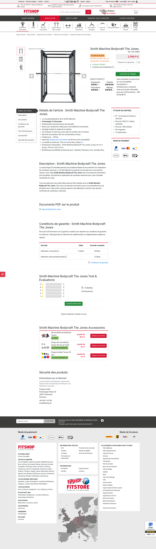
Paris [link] (23, 508)
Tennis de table (108, 464)
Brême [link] (38, 464)
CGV (62, 448)
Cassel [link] (49, 469)
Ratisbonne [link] (36, 474)
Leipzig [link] (32, 471)
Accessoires (22, 137)
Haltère (105, 472)
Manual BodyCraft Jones (50, 211)
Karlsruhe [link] (43, 469)
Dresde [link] (50, 464)
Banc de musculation (110, 467)
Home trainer (107, 482)
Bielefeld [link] (44, 462)
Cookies (63, 451)
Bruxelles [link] (26, 456)
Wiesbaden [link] (36, 476)
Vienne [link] (50, 489)
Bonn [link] (20, 464)
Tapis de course (108, 453)
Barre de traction (108, 498)
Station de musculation (61, 36)
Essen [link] (35, 467)
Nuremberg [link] (28, 474)
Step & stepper (108, 485)
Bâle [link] (19, 503)
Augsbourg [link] (32, 462)
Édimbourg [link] (50, 481)
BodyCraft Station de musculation (80, 36)
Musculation (50, 20)
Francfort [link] (40, 467)
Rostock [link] (43, 474)
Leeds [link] (27, 481)
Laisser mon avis (73, 305)
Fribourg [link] (47, 467)
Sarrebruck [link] (50, 474)
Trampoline (106, 461)
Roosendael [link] (22, 497)
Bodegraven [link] (31, 495)
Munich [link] (51, 471)
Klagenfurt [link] (32, 489)
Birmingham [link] (34, 481)
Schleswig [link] (21, 476)
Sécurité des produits (26, 142)
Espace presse (84, 468)
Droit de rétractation (85, 453)
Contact (46, 1)
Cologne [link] (27, 471)
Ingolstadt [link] (35, 469)
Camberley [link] (42, 481)
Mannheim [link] (44, 471)
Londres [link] (27, 484)
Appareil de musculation (44, 36)
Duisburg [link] (29, 467)
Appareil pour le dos (109, 496)
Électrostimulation (109, 501)
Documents (22, 121)
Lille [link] (19, 508)
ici (82, 144)
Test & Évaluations (25, 133)
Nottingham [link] (43, 484)
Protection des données (87, 448)
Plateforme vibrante (109, 504)
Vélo (104, 480)
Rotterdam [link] (30, 497)
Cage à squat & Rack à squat (112, 488)
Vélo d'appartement (109, 451)
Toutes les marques (109, 508)
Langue (122, 1)
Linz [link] (38, 489)
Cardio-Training (28, 20)
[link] (116, 150)
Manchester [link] (35, 484)
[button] (31, 77)
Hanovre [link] (29, 469)
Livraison (64, 453)
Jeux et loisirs (71, 20)
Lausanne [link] (29, 503)
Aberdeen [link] (21, 481)
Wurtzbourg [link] (44, 476)
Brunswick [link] (31, 464)
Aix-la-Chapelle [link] (23, 462)
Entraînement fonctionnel (111, 490)
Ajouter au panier (128, 76)
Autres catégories (127, 20)
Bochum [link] (50, 462)
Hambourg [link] (21, 469)
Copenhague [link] (22, 514)
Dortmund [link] (44, 464)
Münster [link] (21, 474)
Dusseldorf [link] (21, 467)
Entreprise (21, 1)
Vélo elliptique (107, 448)
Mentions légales (31, 1)
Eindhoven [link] (45, 495)
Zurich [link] (35, 503)
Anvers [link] (20, 456)
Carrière (40, 1)
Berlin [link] (38, 462)
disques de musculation (59, 141)
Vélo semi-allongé (109, 477)
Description (22, 117)
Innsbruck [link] (25, 489)
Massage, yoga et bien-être (98, 20)
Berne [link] (23, 503)
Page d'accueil (20, 36)
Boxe (104, 475)
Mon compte (133, 1)
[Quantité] (128, 71)
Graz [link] (19, 489)
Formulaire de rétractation (65, 457)
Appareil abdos (108, 493)
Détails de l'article (25, 112)
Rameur (105, 456)
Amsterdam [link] (22, 495)
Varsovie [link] (21, 519)
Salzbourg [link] (44, 489)
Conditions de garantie (23, 127)
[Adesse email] (30, 421)
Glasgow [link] (21, 484)
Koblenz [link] (20, 471)
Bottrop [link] (24, 464)
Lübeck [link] (38, 471)
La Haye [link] (38, 495)
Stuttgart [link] (28, 476)
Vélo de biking (107, 469)
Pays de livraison (112, 1)
